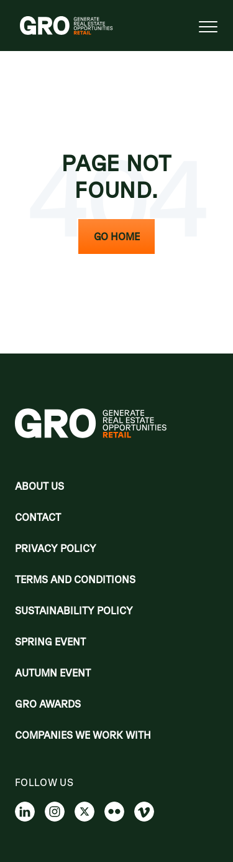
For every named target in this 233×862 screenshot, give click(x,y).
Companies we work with (83, 735)
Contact (38, 517)
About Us (39, 486)
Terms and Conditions (75, 579)
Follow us (44, 782)
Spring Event (50, 641)
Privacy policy (55, 548)
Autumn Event (53, 672)
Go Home (117, 236)
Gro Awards (48, 704)
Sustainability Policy (74, 610)
